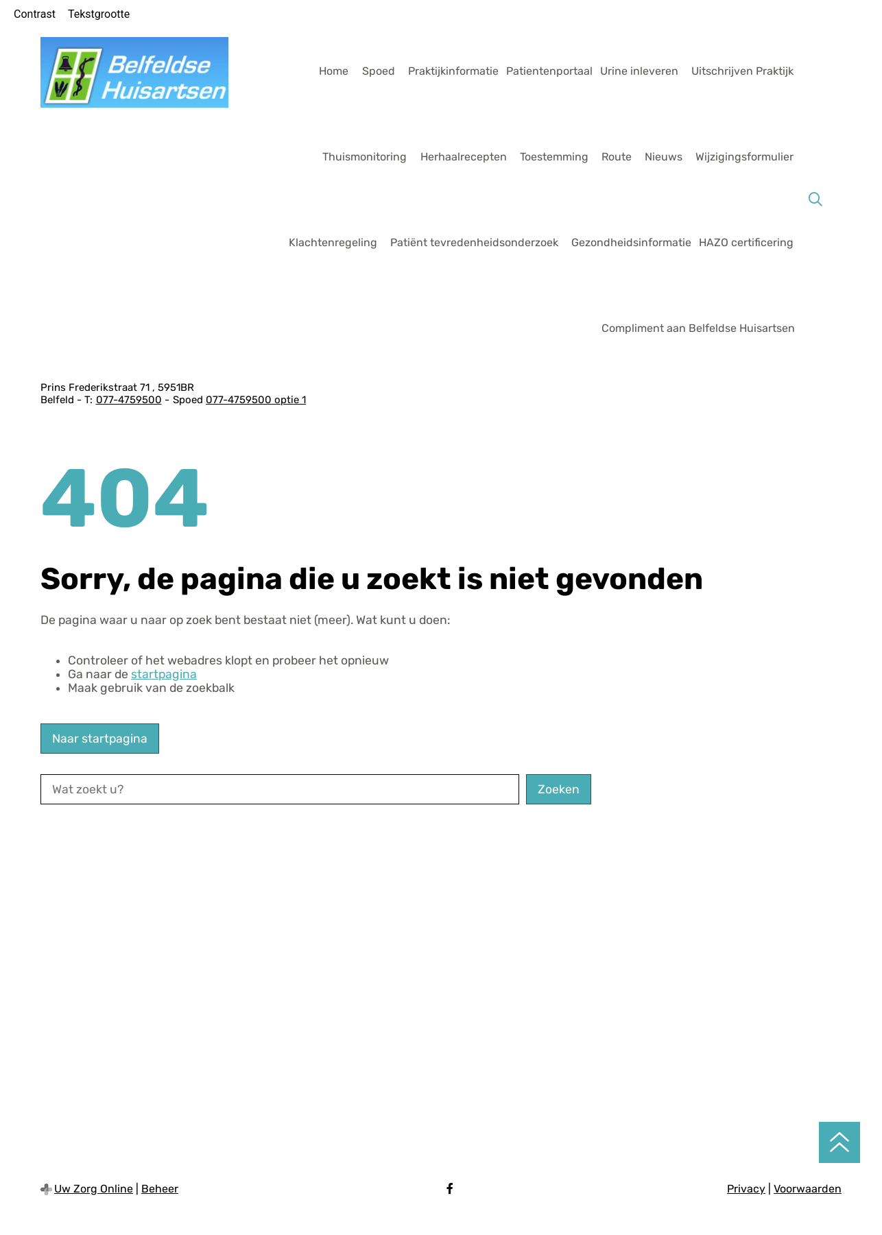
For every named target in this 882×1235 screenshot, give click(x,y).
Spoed (378, 70)
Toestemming (554, 156)
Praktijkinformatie (453, 70)
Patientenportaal (549, 70)
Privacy (746, 1188)
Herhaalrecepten (463, 156)
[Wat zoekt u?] (279, 789)
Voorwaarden (808, 1188)
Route (616, 156)
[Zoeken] (815, 199)
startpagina (164, 674)
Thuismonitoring (364, 156)
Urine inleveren (639, 70)
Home (333, 70)
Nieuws (663, 156)
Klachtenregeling (333, 242)
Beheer (159, 1188)
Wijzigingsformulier (744, 156)
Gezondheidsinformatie (631, 242)
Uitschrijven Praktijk (742, 70)
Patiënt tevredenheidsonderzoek (474, 242)
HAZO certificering (746, 242)
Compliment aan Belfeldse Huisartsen (698, 328)
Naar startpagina (99, 738)
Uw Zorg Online (93, 1188)
